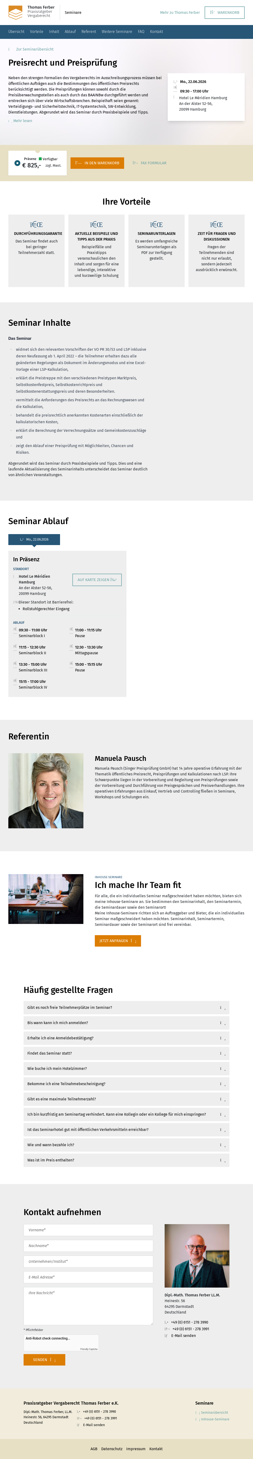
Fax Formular (150, 163)
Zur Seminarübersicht (31, 49)
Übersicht (16, 31)
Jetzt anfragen (118, 940)
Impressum (136, 1449)
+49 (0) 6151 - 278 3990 (189, 1322)
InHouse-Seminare (212, 1419)
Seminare (73, 12)
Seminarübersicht (211, 1413)
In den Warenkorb (97, 163)
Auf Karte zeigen (97, 579)
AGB (94, 1449)
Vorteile (36, 31)
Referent (88, 31)
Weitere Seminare (117, 31)
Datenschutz (111, 1449)
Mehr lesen (20, 121)
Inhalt (54, 31)
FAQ (141, 31)
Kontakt (156, 31)
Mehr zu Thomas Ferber (180, 12)
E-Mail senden (183, 1335)
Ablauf (70, 31)
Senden (44, 1359)
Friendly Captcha (88, 1349)
